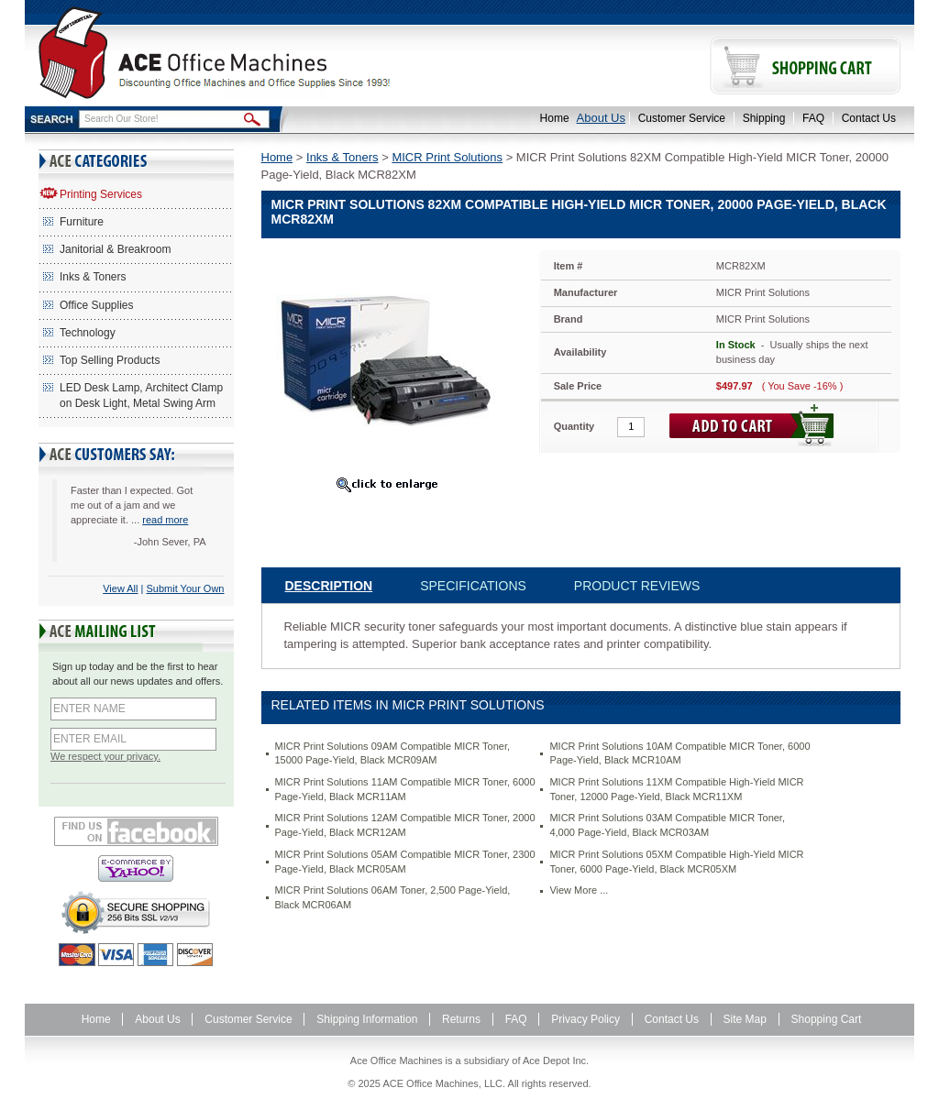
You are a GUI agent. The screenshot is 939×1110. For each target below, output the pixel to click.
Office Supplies (97, 305)
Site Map (745, 1019)
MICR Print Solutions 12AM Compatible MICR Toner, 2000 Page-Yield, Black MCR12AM (405, 825)
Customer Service (681, 118)
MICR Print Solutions (447, 157)
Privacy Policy (585, 1019)
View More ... (578, 890)
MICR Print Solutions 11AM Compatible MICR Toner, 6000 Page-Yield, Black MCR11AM (405, 789)
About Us (601, 118)
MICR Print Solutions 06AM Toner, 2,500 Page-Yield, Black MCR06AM (393, 897)
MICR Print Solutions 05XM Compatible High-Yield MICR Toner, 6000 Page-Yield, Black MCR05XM (676, 861)
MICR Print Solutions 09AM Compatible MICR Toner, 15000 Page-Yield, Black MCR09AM (393, 753)
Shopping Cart (826, 1019)
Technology (88, 332)
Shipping (764, 118)
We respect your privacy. (105, 756)
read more (165, 519)
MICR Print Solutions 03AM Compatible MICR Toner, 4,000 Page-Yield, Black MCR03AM (667, 825)
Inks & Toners (93, 276)
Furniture (82, 221)
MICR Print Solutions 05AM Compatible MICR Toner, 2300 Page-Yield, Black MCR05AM (405, 861)
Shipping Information (366, 1019)
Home (554, 118)
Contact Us (869, 118)
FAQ (813, 118)
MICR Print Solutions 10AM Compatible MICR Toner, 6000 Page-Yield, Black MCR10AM (679, 753)
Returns (461, 1019)
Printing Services (101, 194)
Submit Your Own (186, 588)
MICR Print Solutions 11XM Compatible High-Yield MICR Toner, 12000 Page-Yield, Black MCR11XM (676, 789)
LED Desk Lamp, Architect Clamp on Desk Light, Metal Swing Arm (141, 395)
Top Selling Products (110, 360)
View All (120, 588)
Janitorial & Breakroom (115, 249)
